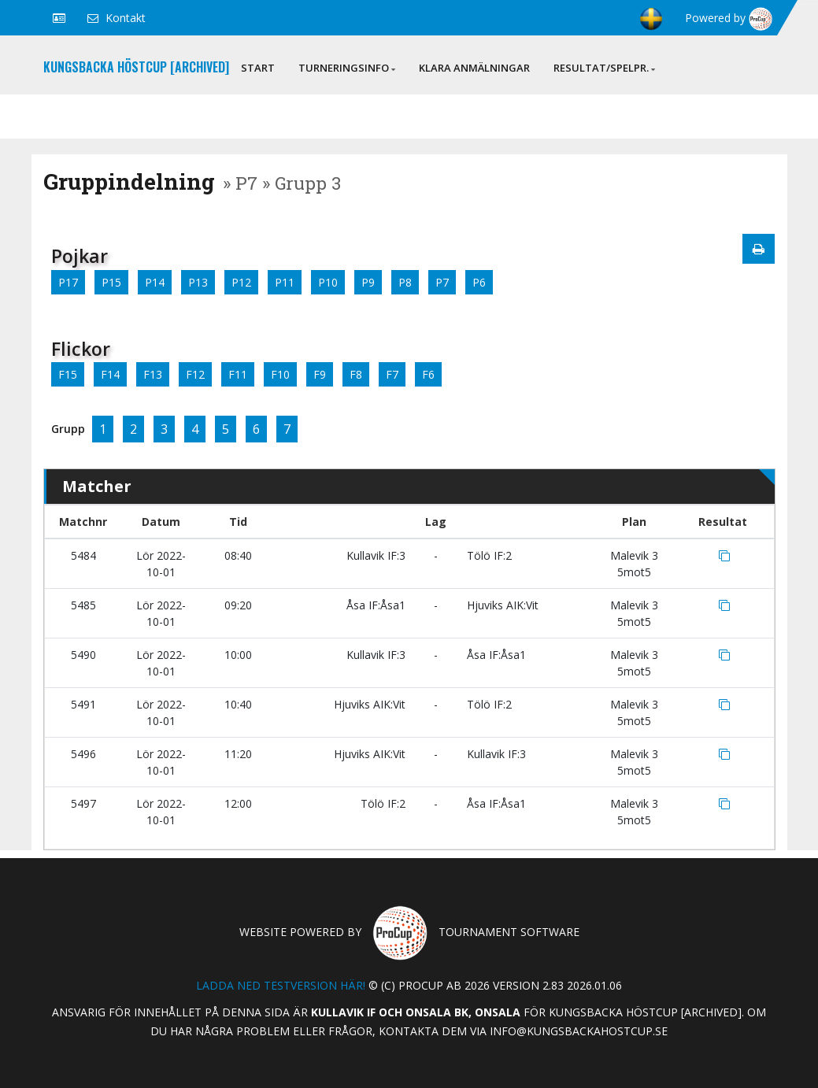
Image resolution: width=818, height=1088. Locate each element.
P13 (198, 282)
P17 (68, 282)
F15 (67, 374)
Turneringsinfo (346, 68)
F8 (356, 374)
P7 (442, 282)
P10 (328, 282)
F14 (110, 374)
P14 (155, 282)
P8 (405, 282)
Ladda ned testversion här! (280, 985)
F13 (152, 374)
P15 (111, 282)
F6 (428, 374)
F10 (280, 374)
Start (258, 68)
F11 (237, 374)
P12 (241, 282)
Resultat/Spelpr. (604, 68)
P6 (479, 282)
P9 (368, 282)
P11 (284, 282)
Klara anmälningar (474, 68)
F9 (319, 374)
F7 (392, 374)
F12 (195, 374)
